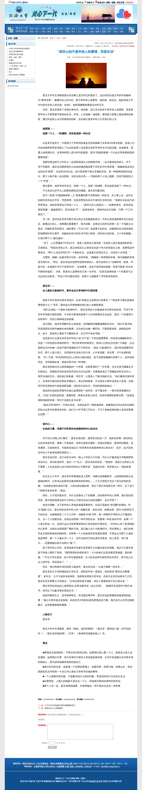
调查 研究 (70, 32)
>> (55, 38)
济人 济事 (82, 32)
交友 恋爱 (106, 29)
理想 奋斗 (34, 32)
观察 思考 (70, 29)
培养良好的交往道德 (16, 54)
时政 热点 (34, 29)
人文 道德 (82, 29)
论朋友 (11, 60)
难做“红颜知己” (14, 69)
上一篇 (40, 705)
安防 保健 (94, 32)
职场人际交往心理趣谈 (17, 75)
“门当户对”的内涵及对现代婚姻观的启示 (60, 705)
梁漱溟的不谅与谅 (15, 63)
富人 (10, 72)
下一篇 (40, 708)
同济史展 (120, 2)
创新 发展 (46, 29)
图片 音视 (118, 32)
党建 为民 (94, 29)
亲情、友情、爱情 (15, 57)
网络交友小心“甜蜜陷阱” (54, 708)
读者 (89, 2)
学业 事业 (46, 32)
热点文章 (12, 44)
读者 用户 (106, 32)
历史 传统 (58, 32)
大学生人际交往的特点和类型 (19, 48)
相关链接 (12, 81)
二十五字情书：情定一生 (17, 66)
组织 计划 (118, 29)
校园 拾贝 (58, 29)
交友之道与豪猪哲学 (16, 51)
